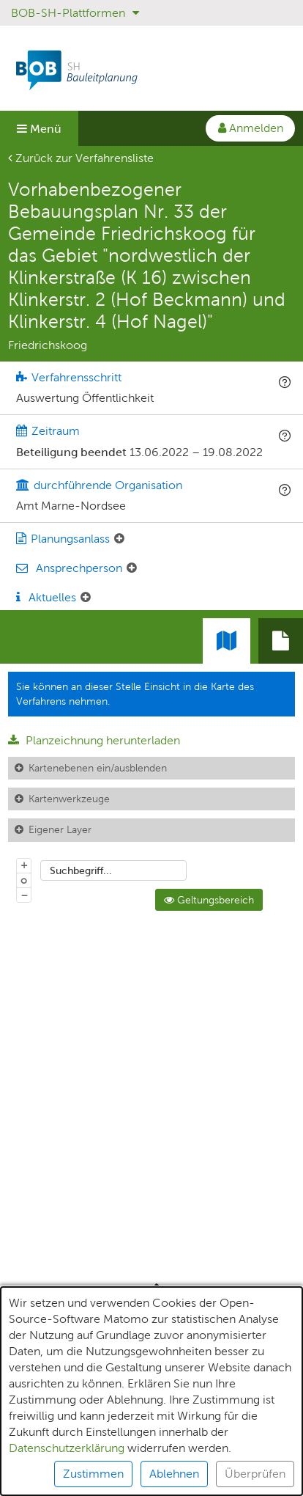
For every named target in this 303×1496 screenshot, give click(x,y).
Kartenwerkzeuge (69, 798)
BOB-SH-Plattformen (75, 13)
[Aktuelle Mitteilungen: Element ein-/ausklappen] (86, 598)
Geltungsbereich (209, 900)
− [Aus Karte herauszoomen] (24, 895)
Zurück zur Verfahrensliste (81, 158)
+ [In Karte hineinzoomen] (24, 864)
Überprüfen (255, 1473)
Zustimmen (93, 1473)
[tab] (280, 641)
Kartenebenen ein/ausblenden (98, 768)
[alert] (151, 1391)
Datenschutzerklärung (66, 1448)
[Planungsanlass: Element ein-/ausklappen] (119, 539)
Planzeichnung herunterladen (94, 740)
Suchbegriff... (81, 870)
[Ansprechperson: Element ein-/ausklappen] (132, 568)
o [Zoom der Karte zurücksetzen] (23, 880)
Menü (39, 128)
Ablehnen (174, 1473)
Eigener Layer (60, 829)
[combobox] (113, 870)
